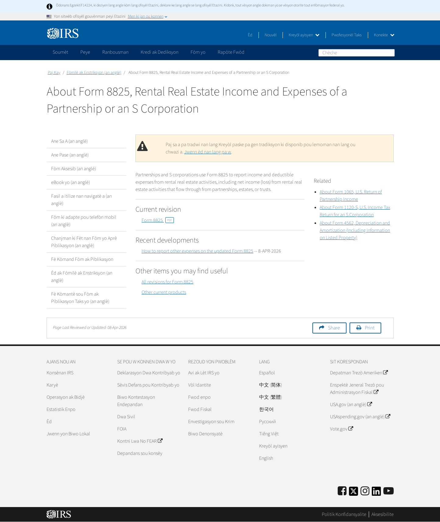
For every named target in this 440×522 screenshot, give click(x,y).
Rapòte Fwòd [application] (231, 52)
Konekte (384, 35)
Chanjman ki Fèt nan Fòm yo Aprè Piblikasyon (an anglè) (84, 242)
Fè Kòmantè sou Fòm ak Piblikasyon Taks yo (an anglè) (80, 298)
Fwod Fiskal (200, 409)
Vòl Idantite (199, 385)
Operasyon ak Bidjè (66, 397)
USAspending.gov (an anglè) (360, 416)
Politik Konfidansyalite (344, 514)
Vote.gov (341, 429)
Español (267, 372)
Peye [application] (85, 52)
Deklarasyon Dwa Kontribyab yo (148, 372)
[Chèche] (357, 52)
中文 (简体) (270, 385)
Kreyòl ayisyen (304, 35)
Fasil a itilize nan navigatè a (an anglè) (81, 200)
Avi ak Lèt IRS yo (204, 372)
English (266, 458)
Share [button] (334, 328)
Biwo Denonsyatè (205, 433)
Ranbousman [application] (115, 52)
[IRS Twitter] (353, 493)
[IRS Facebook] (342, 491)
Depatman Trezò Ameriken (359, 372)
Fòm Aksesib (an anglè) (73, 168)
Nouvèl (270, 35)
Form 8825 (158, 220)
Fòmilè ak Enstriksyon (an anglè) (94, 73)
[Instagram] (365, 491)
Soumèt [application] (60, 52)
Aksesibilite (382, 514)
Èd (250, 35)
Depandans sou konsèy (139, 453)
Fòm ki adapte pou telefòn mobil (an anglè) (83, 221)
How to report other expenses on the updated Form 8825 (197, 251)
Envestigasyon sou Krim (211, 421)
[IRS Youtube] (388, 491)
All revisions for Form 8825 (167, 282)
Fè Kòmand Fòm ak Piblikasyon (82, 259)
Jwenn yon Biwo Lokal (68, 433)
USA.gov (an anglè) (351, 404)
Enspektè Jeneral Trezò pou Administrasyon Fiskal (357, 389)
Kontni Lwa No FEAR (139, 441)
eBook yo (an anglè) (70, 182)
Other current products (164, 292)
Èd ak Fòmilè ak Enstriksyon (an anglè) (81, 277)
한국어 (266, 409)
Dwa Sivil (126, 416)
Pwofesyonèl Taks (347, 35)
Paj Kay (54, 73)
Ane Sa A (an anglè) (69, 141)
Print (370, 328)
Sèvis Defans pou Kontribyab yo (148, 385)
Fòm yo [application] (198, 52)
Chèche (389, 52)
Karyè (52, 385)
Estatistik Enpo (61, 409)
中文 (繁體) (270, 397)
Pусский (267, 421)
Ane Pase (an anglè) (70, 155)
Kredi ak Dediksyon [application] (159, 52)
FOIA (121, 429)
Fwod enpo (199, 397)
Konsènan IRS (60, 372)
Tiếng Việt (269, 433)
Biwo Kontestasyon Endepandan (136, 401)
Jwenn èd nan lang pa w (207, 152)
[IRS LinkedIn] (376, 493)
